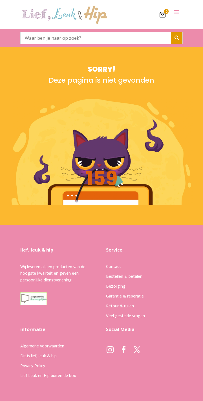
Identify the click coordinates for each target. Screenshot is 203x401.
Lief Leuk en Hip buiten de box (48, 375)
